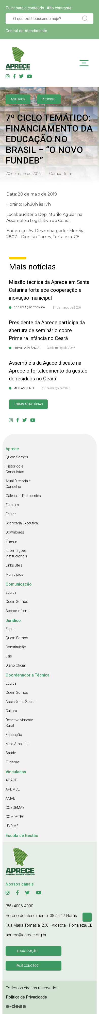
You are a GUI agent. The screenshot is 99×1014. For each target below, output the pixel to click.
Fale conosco (27, 966)
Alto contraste (59, 8)
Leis (9, 656)
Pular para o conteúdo (25, 8)
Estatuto (12, 505)
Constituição (16, 647)
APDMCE (13, 789)
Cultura (11, 711)
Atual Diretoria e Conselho (18, 484)
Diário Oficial (16, 665)
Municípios (14, 574)
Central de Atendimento (26, 30)
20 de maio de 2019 (24, 173)
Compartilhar (60, 173)
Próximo (49, 99)
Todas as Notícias (28, 404)
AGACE (11, 780)
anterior (18, 99)
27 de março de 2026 (56, 388)
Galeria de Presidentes (23, 496)
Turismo (12, 762)
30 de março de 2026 (61, 348)
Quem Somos (17, 457)
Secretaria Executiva (22, 523)
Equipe (11, 514)
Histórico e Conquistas (15, 469)
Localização (27, 951)
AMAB (10, 798)
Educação (14, 735)
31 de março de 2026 (67, 307)
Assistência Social (20, 702)
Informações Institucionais (16, 553)
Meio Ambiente (17, 744)
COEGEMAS (15, 808)
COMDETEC (15, 817)
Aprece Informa (18, 611)
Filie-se (11, 541)
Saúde (11, 753)
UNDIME (12, 826)
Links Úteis (14, 565)
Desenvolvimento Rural (19, 723)
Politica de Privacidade (26, 997)
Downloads (15, 532)
